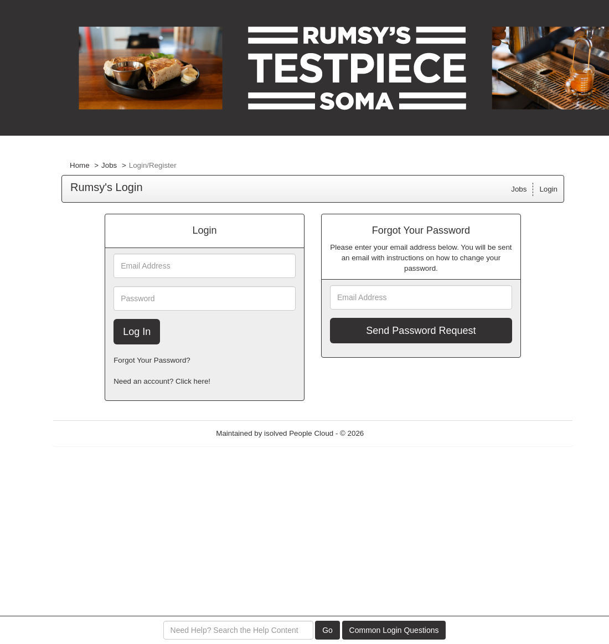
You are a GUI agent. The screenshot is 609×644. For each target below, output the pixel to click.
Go (327, 630)
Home (80, 165)
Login (548, 189)
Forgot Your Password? (151, 360)
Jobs (109, 165)
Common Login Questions (394, 630)
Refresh (397, 433)
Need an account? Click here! (161, 381)
